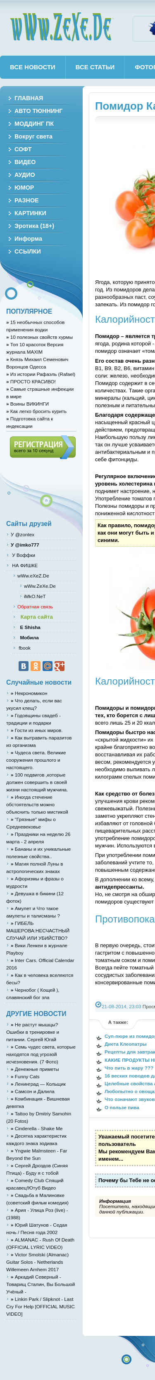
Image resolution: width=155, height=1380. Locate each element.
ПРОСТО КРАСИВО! (31, 381)
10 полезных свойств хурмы (39, 337)
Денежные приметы (35, 1069)
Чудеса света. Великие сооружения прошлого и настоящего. (36, 760)
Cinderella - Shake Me (36, 1128)
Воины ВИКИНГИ (27, 403)
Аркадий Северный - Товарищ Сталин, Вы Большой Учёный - (40, 1284)
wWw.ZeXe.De (61, 26)
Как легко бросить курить (36, 411)
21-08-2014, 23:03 (121, 1006)
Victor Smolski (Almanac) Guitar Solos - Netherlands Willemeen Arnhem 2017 (37, 1262)
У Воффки (23, 555)
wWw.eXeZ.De (33, 575)
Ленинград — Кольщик (38, 1084)
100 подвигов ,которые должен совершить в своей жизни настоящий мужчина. (37, 782)
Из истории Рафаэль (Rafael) (40, 374)
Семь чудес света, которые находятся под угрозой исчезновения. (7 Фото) (41, 1054)
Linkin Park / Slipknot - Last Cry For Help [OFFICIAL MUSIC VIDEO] (40, 1306)
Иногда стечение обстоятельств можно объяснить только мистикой (37, 804)
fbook (24, 647)
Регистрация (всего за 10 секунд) (43, 447)
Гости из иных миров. (36, 730)
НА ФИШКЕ (24, 565)
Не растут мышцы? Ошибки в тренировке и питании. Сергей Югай (32, 1032)
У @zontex (22, 534)
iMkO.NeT (35, 596)
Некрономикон (29, 693)
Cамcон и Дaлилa (33, 1091)
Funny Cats (25, 1076)
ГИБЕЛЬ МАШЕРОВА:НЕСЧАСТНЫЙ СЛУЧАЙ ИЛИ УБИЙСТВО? (37, 930)
